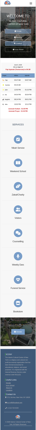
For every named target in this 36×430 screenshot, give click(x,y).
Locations (18, 43)
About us (18, 37)
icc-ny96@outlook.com (14, 402)
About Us (9, 388)
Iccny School (18, 49)
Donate (18, 31)
